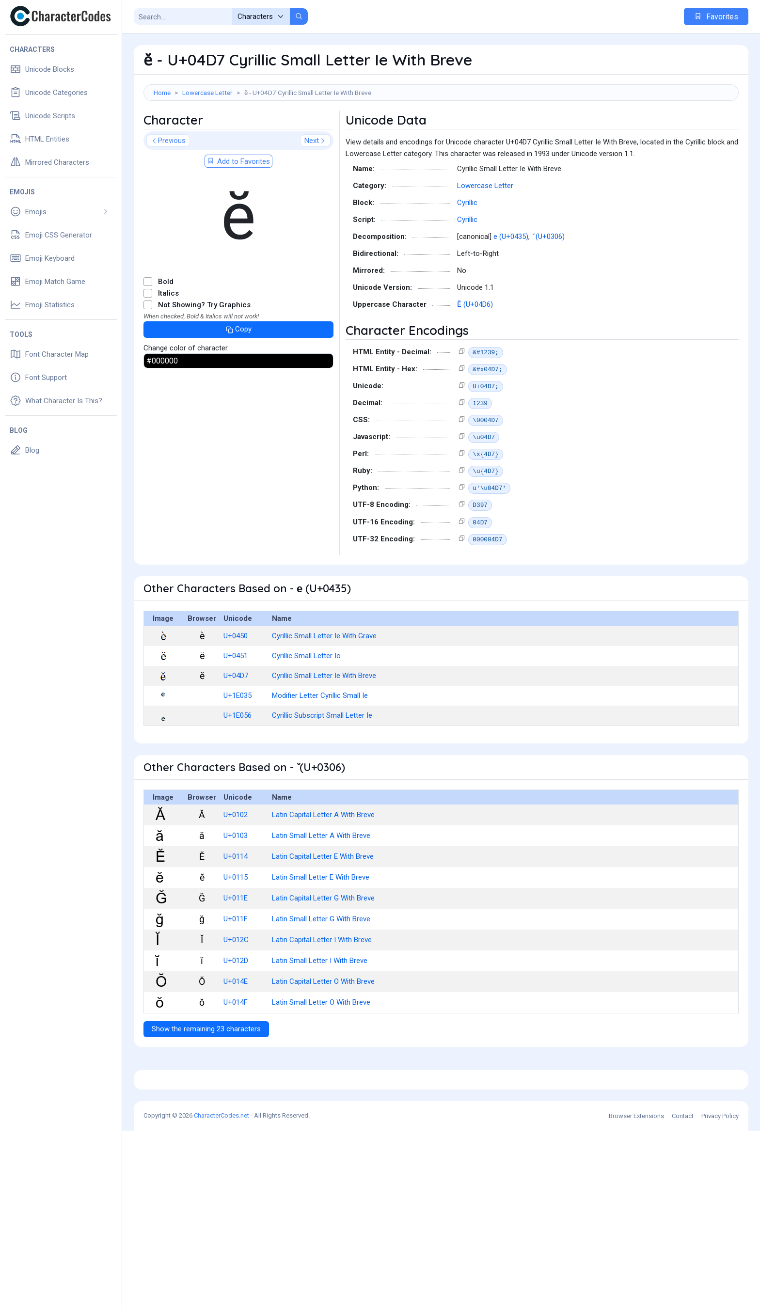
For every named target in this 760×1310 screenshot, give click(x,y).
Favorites (716, 16)
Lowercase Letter (207, 92)
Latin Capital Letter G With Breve (323, 941)
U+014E (235, 1025)
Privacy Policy (720, 1295)
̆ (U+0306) (549, 280)
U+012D (235, 1004)
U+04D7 (235, 719)
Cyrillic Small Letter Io (306, 699)
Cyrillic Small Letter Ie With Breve (324, 719)
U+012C (236, 983)
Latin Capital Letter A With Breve (323, 858)
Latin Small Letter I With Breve (319, 1004)
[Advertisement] (441, 132)
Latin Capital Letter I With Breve (322, 983)
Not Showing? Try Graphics (204, 348)
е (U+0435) (510, 280)
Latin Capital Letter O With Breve (323, 1025)
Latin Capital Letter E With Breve (323, 900)
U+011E (235, 941)
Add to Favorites (238, 205)
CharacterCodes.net (221, 1294)
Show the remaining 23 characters (206, 1072)
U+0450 (235, 679)
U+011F (235, 962)
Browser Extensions (636, 1295)
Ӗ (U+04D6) (475, 348)
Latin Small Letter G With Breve (321, 962)
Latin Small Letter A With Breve (321, 879)
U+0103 (235, 879)
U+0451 (235, 699)
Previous (168, 184)
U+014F (235, 1046)
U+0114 (235, 900)
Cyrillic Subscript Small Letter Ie (322, 759)
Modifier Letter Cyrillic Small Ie (320, 739)
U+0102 (235, 858)
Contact (683, 1295)
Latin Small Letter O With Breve (321, 1046)
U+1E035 (237, 739)
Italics (168, 336)
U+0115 (235, 920)
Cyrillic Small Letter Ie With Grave (324, 679)
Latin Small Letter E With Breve (320, 920)
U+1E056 (237, 759)
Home (162, 92)
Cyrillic (467, 246)
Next (315, 184)
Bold (166, 325)
